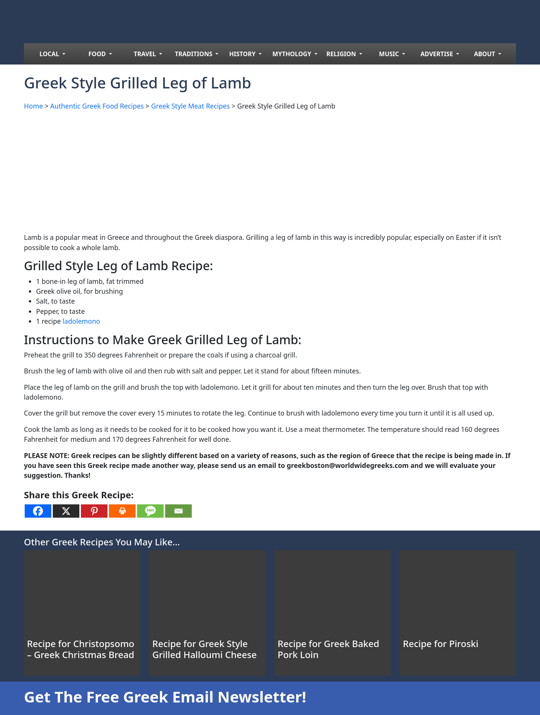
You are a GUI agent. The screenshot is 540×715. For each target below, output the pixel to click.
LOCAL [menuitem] (50, 54)
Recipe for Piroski (440, 643)
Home (33, 105)
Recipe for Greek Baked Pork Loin (328, 649)
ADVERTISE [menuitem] (437, 54)
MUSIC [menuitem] (390, 54)
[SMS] (150, 511)
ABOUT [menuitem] (485, 54)
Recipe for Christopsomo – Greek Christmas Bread (80, 649)
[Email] (178, 511)
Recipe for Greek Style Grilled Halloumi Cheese (204, 649)
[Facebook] (38, 511)
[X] (66, 511)
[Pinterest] (94, 511)
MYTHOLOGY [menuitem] (292, 54)
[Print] (122, 511)
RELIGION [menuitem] (341, 54)
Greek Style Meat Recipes (190, 105)
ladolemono (81, 321)
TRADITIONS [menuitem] (194, 54)
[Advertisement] (252, 170)
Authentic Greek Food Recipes (97, 105)
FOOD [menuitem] (97, 54)
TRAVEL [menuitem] (146, 54)
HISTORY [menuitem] (243, 54)
